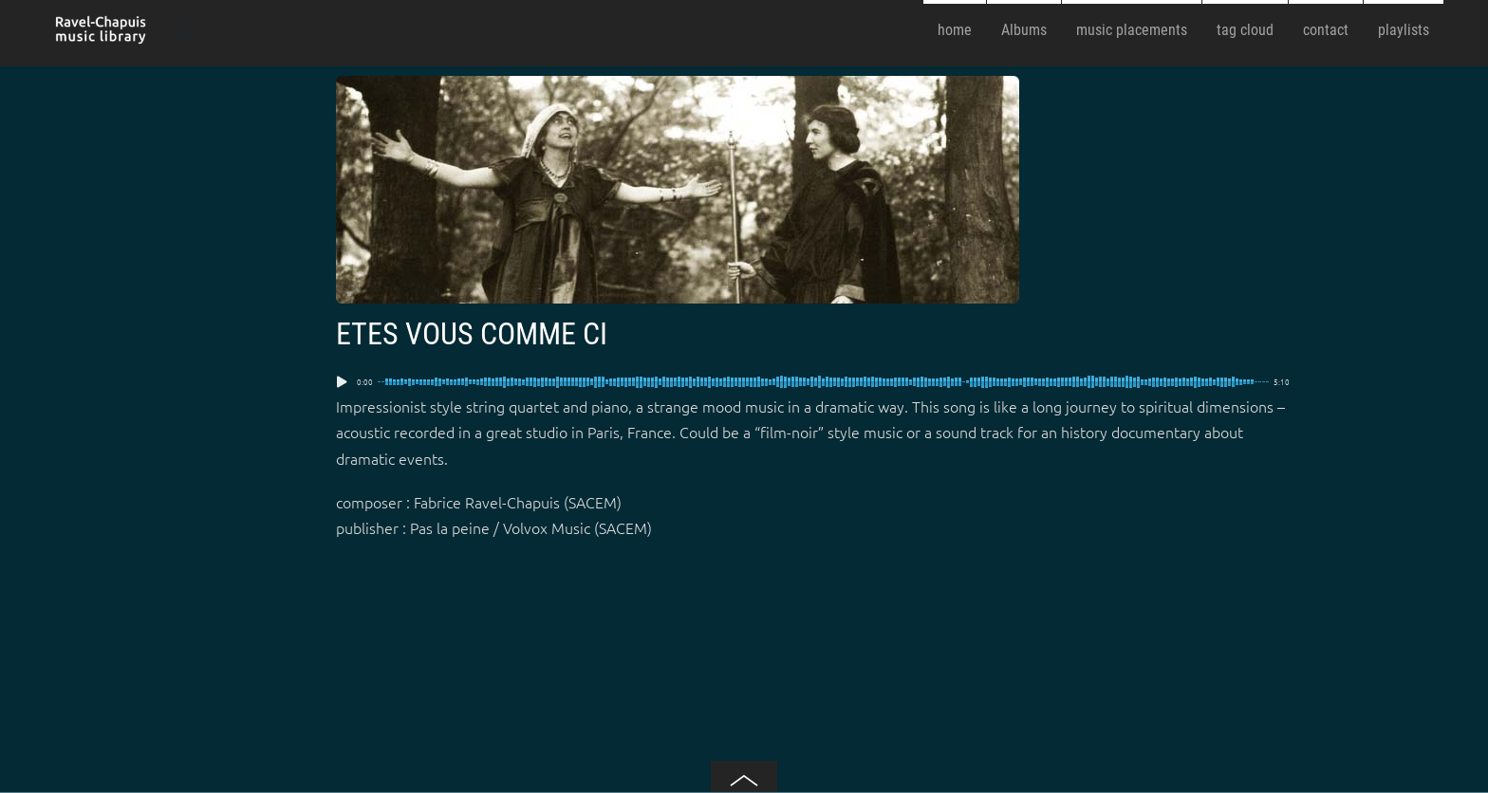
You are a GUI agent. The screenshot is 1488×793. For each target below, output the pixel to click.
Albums (1024, 30)
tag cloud (1245, 30)
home (955, 30)
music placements (1131, 30)
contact (1325, 30)
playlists (1403, 30)
